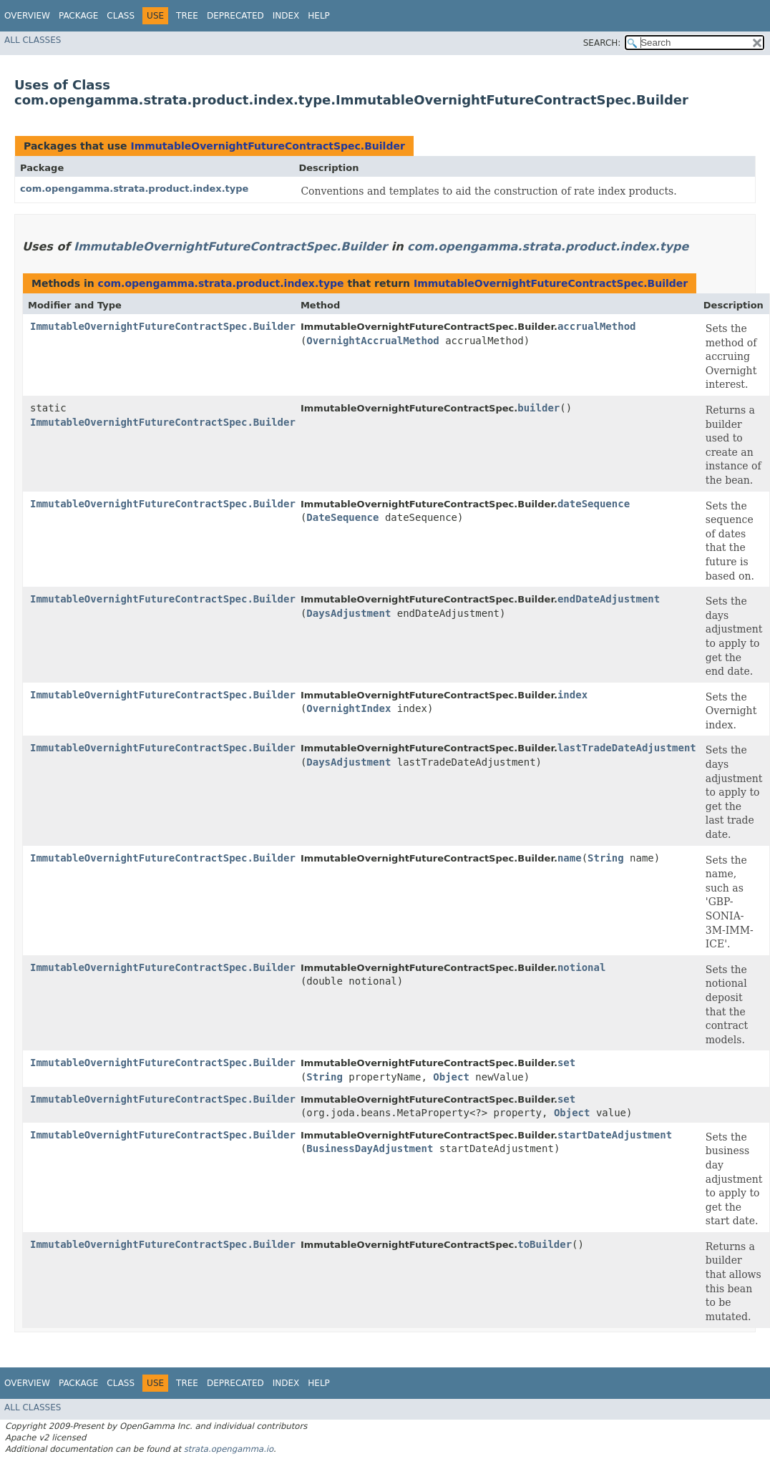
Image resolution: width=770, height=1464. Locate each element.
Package (78, 16)
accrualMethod (596, 326)
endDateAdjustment (608, 599)
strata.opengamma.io (228, 1449)
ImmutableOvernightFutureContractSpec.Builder (267, 146)
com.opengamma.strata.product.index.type (134, 188)
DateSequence (342, 517)
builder (538, 408)
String (606, 858)
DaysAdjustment (348, 613)
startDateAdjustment (614, 1135)
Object (451, 1077)
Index (286, 16)
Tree (187, 16)
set (566, 1062)
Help (319, 16)
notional (581, 967)
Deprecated (235, 16)
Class (121, 16)
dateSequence (593, 503)
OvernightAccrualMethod (372, 340)
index (572, 695)
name (569, 858)
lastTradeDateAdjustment (626, 747)
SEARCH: (602, 43)
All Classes (32, 40)
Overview (27, 16)
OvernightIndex (348, 708)
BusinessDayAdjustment (369, 1148)
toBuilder (544, 1244)
